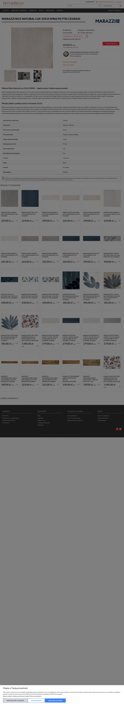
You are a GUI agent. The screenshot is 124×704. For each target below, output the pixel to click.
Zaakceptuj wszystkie (55, 700)
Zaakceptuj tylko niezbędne (15, 700)
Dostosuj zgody (36, 700)
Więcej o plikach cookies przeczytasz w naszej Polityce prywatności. (22, 696)
